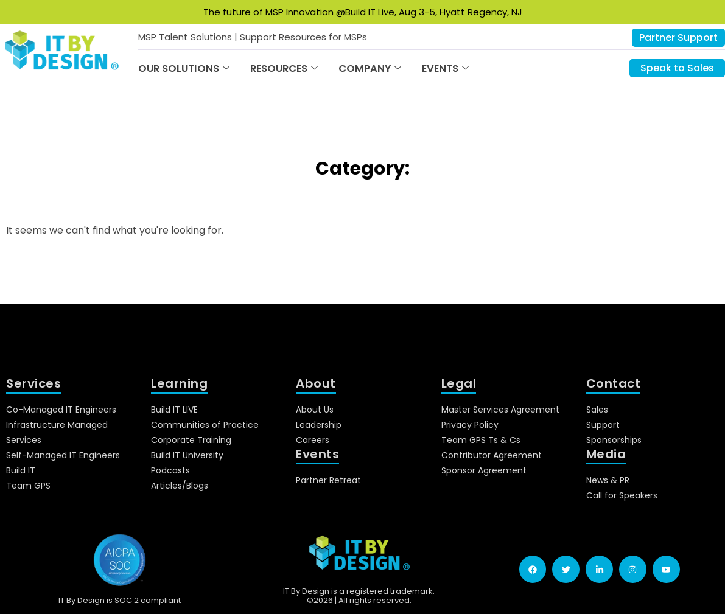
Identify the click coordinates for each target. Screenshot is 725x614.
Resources (284, 68)
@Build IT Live (365, 11)
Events (445, 68)
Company (369, 68)
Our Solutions (183, 68)
